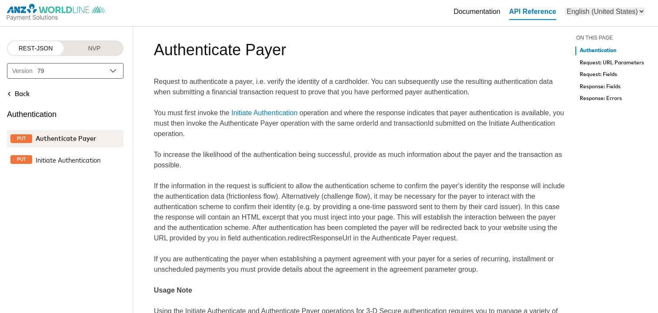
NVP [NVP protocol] (94, 48)
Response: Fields (600, 87)
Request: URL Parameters (612, 63)
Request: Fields (598, 74)
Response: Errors (601, 98)
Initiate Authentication (264, 113)
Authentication (598, 50)
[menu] (605, 11)
